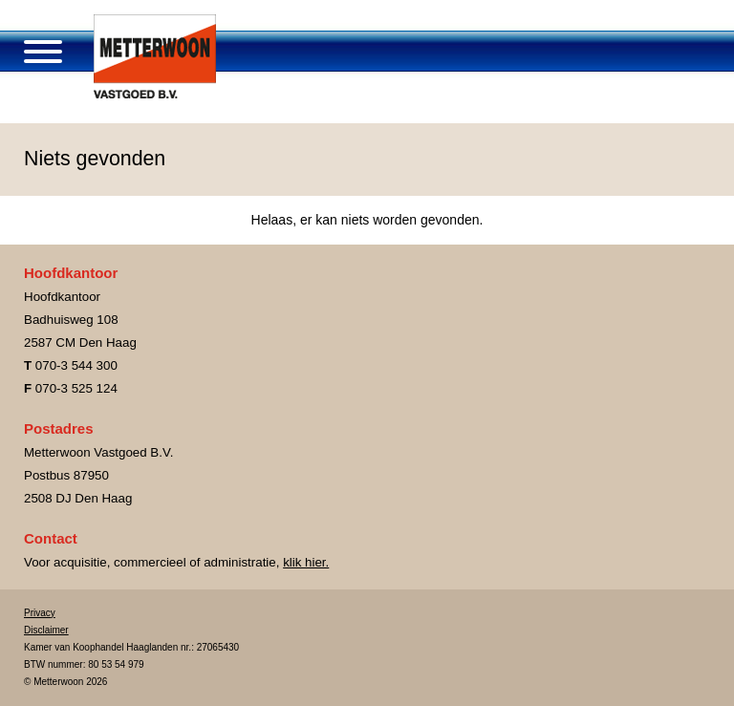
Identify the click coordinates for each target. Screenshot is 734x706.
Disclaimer (46, 630)
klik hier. (306, 562)
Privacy (39, 613)
